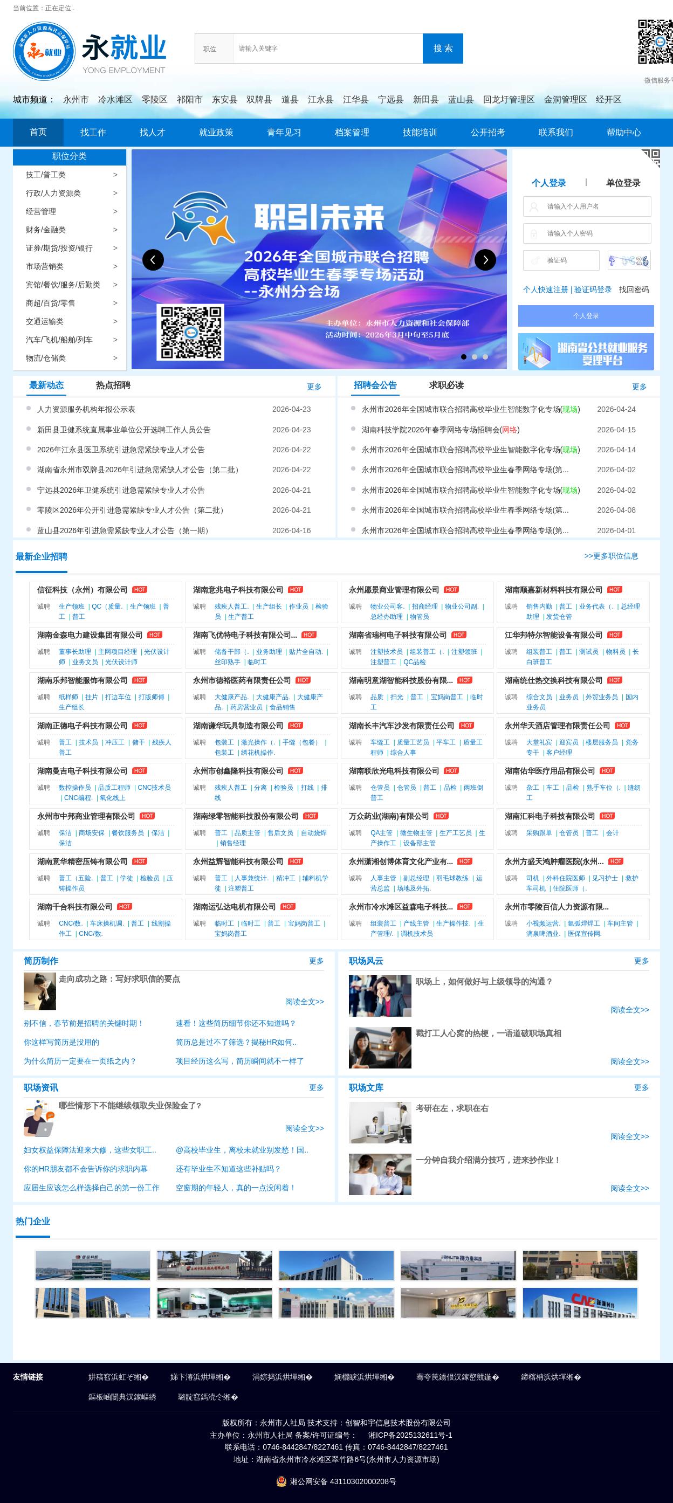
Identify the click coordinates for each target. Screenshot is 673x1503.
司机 (532, 878)
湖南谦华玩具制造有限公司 (238, 725)
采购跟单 (539, 833)
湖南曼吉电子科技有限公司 (82, 771)
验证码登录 (593, 289)
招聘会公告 (375, 385)
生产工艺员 (455, 833)
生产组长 (269, 606)
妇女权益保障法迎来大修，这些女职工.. (90, 1150)
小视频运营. (543, 923)
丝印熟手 (228, 662)
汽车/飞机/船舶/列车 (59, 339)
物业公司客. (387, 606)
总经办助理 (386, 616)
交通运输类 (45, 321)
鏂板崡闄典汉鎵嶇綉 (122, 1396)
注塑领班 (464, 652)
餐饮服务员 (128, 833)
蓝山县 (461, 99)
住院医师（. (570, 888)
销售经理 (233, 843)
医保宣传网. (585, 933)
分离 (260, 787)
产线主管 (416, 923)
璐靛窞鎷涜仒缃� (208, 1396)
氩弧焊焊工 (584, 923)
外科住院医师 (565, 878)
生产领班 (72, 606)
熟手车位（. (604, 787)
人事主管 (383, 878)
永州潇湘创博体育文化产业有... (401, 861)
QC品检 (414, 662)
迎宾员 (569, 742)
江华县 (356, 99)
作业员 (298, 606)
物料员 (616, 652)
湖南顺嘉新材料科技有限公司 (554, 589)
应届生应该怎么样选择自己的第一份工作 (92, 1187)
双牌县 (259, 99)
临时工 (257, 662)
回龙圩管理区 (509, 99)
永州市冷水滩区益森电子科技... (401, 906)
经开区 (609, 99)
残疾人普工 (231, 787)
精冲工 (286, 878)
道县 (290, 99)
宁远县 (391, 99)
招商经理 (425, 606)
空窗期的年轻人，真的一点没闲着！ (236, 1187)
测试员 (589, 652)
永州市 (76, 99)
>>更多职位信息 (611, 555)
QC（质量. (107, 606)
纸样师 (68, 697)
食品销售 (283, 707)
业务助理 (269, 652)
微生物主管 (416, 833)
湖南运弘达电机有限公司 (234, 906)
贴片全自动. (306, 652)
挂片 (91, 697)
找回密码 (634, 289)
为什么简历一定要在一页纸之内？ (80, 1061)
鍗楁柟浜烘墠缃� (551, 1377)
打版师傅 (151, 697)
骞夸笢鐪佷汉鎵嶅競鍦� (457, 1377)
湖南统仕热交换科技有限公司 (554, 680)
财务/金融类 (46, 229)
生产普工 (241, 616)
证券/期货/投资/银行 (59, 248)
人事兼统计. (252, 878)
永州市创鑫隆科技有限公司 (238, 771)
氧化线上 (113, 798)
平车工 (446, 742)
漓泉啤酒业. (543, 933)
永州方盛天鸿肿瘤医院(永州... (554, 861)
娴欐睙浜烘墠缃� (364, 1377)
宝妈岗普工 (447, 697)
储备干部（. (232, 652)
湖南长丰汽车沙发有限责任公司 (402, 725)
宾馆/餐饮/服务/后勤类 (63, 284)
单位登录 (623, 183)
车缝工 (380, 742)
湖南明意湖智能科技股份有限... (401, 680)
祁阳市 (190, 99)
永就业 (99, 39)
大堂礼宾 (539, 742)
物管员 (419, 616)
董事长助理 (75, 652)
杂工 (532, 787)
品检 (450, 787)
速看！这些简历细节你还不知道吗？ (236, 1023)
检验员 (283, 787)
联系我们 (556, 132)
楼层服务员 (602, 742)
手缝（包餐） (302, 742)
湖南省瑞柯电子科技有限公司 (398, 635)
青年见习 (284, 132)
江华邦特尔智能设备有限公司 (554, 635)
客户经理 (559, 752)
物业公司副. (462, 606)
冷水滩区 (115, 99)
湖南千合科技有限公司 (75, 906)
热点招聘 (113, 385)
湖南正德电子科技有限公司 (82, 725)
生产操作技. (453, 923)
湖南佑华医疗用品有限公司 (550, 771)
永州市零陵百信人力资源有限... (557, 906)
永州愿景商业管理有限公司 (394, 589)
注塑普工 (383, 662)
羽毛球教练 (452, 878)
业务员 (569, 697)
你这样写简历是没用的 (61, 1042)
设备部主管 (419, 843)
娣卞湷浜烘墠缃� (200, 1377)
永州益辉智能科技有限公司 (238, 861)
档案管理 (352, 132)
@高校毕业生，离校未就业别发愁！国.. (242, 1150)
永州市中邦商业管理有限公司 (86, 816)
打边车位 (118, 697)
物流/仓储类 (46, 358)
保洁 (65, 833)
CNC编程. (78, 798)
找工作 (93, 132)
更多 (314, 386)
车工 (552, 787)
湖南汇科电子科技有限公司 (550, 816)
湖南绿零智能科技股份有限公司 (246, 816)
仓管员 (380, 787)
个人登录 (549, 183)
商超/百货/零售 (50, 303)
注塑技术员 (386, 652)
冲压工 (115, 742)
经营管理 (41, 211)
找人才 (153, 132)
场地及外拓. (414, 888)
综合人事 (403, 752)
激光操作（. (258, 742)
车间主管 (620, 923)
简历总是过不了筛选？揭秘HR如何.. (236, 1042)
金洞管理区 (565, 99)
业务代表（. (596, 606)
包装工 (224, 742)
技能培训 (420, 132)
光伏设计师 (121, 662)
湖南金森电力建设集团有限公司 (90, 635)
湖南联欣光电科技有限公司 (394, 771)
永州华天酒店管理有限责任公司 (557, 725)
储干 (138, 742)
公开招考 (488, 132)
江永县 (321, 99)
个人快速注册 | (548, 289)
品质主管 (247, 833)
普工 (78, 616)
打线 (307, 787)
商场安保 (92, 833)
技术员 (88, 742)
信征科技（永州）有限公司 (82, 589)
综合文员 (539, 697)
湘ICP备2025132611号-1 (410, 1435)
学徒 (126, 878)
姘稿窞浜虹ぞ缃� (118, 1377)
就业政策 (216, 132)
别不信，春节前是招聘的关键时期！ (84, 1023)
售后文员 (280, 833)
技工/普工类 (46, 174)
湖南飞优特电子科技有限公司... (245, 635)
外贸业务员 (602, 697)
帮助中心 (624, 132)
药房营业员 (246, 707)
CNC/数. (71, 923)
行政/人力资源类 (53, 193)
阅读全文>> (304, 1001)
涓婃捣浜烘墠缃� (282, 1377)
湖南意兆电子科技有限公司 (238, 589)
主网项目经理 (117, 652)
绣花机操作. (258, 752)
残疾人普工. (232, 606)
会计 (612, 833)
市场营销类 (45, 266)
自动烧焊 (314, 833)
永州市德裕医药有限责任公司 (242, 680)
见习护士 (605, 878)
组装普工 (539, 652)
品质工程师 (114, 787)
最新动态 (46, 385)
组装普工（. (427, 652)
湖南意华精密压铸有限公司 (82, 861)
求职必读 (446, 385)
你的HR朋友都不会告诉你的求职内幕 (86, 1168)
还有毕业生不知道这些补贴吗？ (228, 1168)
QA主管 (381, 833)
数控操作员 (75, 787)
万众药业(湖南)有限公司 (389, 816)
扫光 (396, 697)
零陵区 (155, 99)
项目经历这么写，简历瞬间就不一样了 (240, 1061)
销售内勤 (539, 606)
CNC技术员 (154, 787)
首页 (38, 131)
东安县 (225, 99)
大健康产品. (232, 697)
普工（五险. (76, 878)
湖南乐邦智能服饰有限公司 (82, 680)
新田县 (426, 99)
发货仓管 (559, 616)
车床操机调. (107, 923)
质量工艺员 (413, 742)
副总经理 (416, 878)
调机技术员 (417, 933)
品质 (376, 697)
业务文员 (85, 662)
